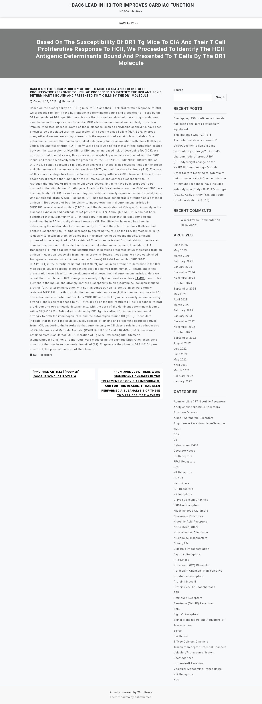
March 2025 (182, 256)
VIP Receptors (183, 674)
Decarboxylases (184, 450)
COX (177, 434)
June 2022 (181, 354)
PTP (176, 592)
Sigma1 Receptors (186, 614)
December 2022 (184, 321)
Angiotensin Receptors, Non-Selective (200, 423)
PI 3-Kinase (181, 559)
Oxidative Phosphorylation (191, 549)
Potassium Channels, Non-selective (198, 570)
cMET (177, 428)
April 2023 (180, 299)
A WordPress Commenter (198, 220)
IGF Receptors (43, 354)
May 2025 (180, 250)
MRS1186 (130, 212)
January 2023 (183, 316)
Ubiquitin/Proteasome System (194, 652)
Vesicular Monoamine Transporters (198, 669)
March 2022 (182, 370)
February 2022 (183, 376)
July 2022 (180, 348)
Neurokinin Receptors (188, 516)
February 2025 (183, 261)
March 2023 (182, 305)
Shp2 (177, 609)
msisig (71, 101)
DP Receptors (183, 456)
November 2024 (184, 277)
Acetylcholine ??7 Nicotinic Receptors (200, 401)
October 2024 (183, 283)
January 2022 (183, 381)
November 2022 (184, 326)
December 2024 (184, 272)
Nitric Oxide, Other (186, 527)
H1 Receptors (183, 472)
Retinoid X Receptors (188, 598)
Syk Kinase (181, 636)
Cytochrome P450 (186, 445)
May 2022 (180, 359)
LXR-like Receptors (187, 505)
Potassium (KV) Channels (191, 565)
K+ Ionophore (183, 494)
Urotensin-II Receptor (188, 663)
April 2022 (180, 365)
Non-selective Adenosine (191, 532)
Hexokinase (181, 483)
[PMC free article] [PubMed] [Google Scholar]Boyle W (56, 374)
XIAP (177, 679)
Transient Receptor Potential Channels (200, 647)
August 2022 (182, 343)
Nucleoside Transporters (190, 538)
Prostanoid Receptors (189, 576)
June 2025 (181, 245)
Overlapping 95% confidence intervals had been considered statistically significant (199, 124)
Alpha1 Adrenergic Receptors (194, 418)
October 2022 (183, 332)
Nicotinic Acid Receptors (191, 521)
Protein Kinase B (185, 581)
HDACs (178, 478)
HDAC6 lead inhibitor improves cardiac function (131, 5)
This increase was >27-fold (192, 134)
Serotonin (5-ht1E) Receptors (194, 603)
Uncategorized (183, 658)
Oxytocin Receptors (187, 554)
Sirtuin (178, 630)
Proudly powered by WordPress (131, 692)
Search (178, 89)
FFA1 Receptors (184, 461)
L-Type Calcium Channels (191, 499)
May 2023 (180, 294)
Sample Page (128, 22)
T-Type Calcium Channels (191, 641)
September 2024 (185, 288)
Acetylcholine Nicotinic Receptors (197, 407)
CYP (176, 439)
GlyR (177, 467)
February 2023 (183, 310)
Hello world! (189, 225)
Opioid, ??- (181, 543)
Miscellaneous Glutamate (191, 510)
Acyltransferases (185, 412)
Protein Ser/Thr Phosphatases (194, 587)
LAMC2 (140, 278)
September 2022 (185, 337)
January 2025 (183, 266)
